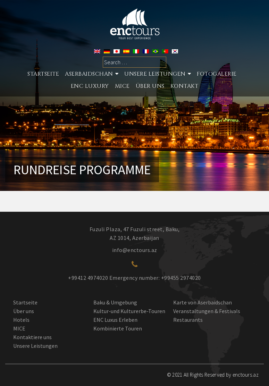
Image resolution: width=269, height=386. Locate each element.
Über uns (23, 311)
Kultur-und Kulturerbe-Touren (129, 311)
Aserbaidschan (89, 74)
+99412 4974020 (88, 277)
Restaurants (188, 319)
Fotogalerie (217, 74)
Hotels (21, 319)
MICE (122, 86)
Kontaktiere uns (32, 337)
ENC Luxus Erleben (115, 319)
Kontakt (184, 86)
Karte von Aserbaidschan (202, 302)
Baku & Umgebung (115, 302)
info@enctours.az (134, 249)
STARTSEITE (43, 74)
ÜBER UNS (150, 86)
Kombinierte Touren (117, 328)
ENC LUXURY (90, 86)
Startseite (25, 302)
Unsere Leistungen (155, 74)
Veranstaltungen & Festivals (206, 311)
